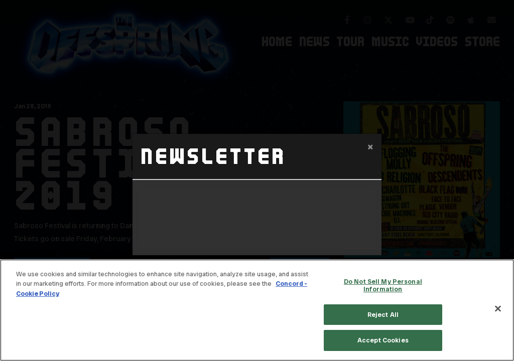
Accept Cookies (383, 340)
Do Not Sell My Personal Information (383, 285)
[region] (257, 310)
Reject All (383, 314)
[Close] (498, 309)
